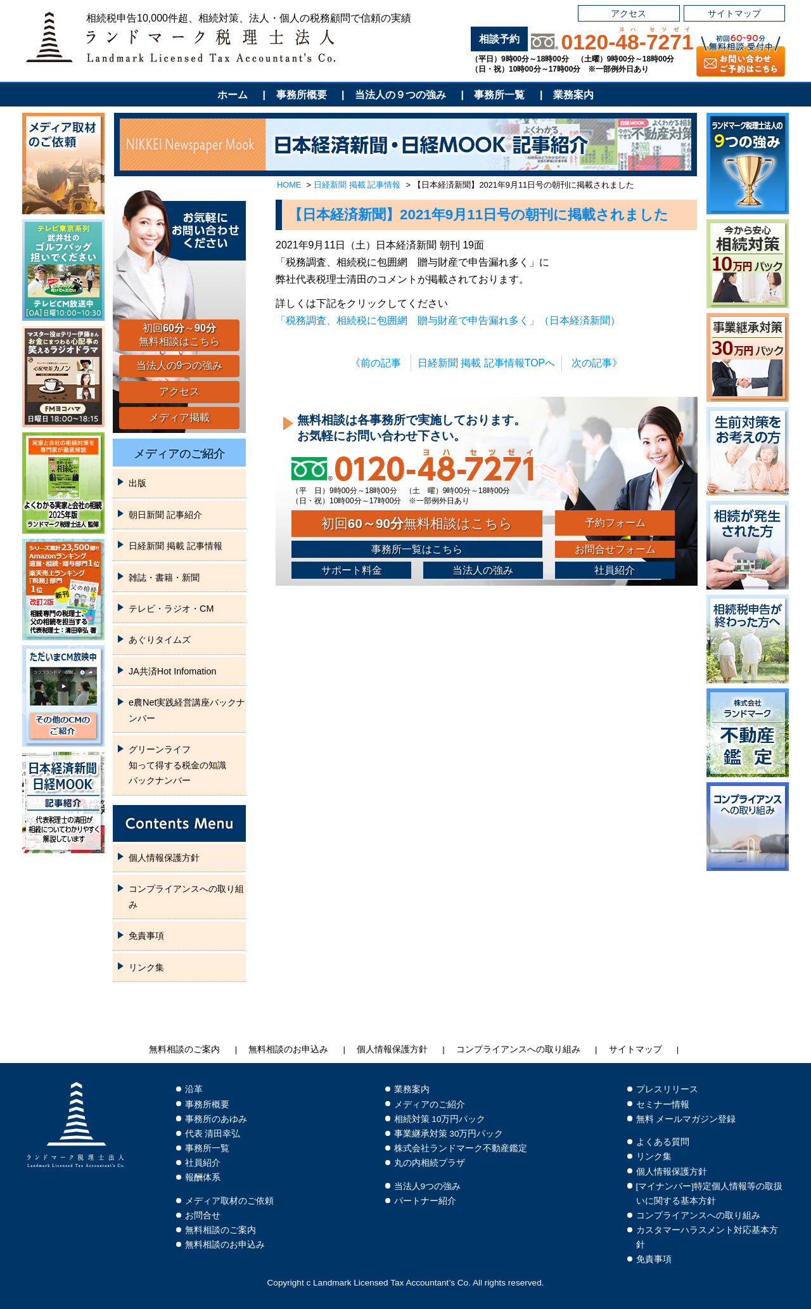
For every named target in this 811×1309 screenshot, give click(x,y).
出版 (137, 483)
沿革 (194, 1089)
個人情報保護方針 (164, 858)
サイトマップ (734, 13)
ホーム (232, 94)
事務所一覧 (499, 94)
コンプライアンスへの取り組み (186, 896)
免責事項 (146, 936)
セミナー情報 (662, 1104)
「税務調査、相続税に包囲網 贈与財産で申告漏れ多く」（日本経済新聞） (448, 320)
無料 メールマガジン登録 (686, 1119)
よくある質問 (662, 1142)
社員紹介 (614, 570)
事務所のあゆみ (216, 1119)
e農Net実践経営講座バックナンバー (187, 710)
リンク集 (146, 967)
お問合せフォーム (615, 549)
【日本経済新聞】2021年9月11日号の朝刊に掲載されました (478, 214)
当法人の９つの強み (400, 94)
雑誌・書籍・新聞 (164, 577)
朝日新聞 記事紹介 (165, 515)
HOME (289, 185)
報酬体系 (202, 1177)
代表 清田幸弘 (213, 1133)
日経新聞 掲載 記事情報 (357, 185)
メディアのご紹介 (179, 454)
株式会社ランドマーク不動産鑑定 (460, 1148)
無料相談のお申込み (288, 1049)
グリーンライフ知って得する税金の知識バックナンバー (177, 764)
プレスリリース (667, 1089)
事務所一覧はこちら (417, 549)
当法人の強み (482, 570)
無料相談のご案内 (184, 1049)
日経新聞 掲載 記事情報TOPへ (487, 363)
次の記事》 (597, 363)
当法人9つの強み (427, 1186)
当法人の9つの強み (179, 365)
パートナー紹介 (425, 1201)
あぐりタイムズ (160, 640)
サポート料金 (351, 570)
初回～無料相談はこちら (179, 335)
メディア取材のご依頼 (229, 1201)
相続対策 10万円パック (440, 1119)
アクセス (628, 13)
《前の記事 (375, 363)
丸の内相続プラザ (429, 1163)
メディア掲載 (179, 417)
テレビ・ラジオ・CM (171, 608)
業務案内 (573, 94)
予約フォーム (615, 522)
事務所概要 (301, 94)
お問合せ (202, 1215)
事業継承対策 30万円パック (449, 1133)
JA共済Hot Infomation (172, 671)
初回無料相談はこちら (417, 523)
